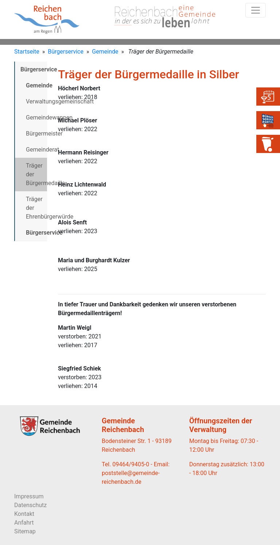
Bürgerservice (65, 51)
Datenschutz (30, 505)
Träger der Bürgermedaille (36, 174)
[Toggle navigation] (255, 10)
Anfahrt (24, 522)
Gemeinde (105, 51)
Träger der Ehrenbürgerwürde (36, 208)
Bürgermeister (36, 133)
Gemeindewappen (36, 117)
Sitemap (25, 531)
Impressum (29, 496)
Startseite (26, 51)
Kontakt (24, 513)
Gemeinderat (36, 149)
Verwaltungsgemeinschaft (36, 101)
